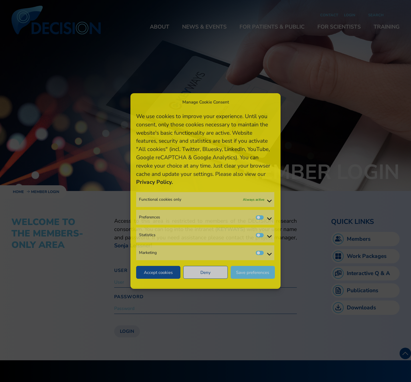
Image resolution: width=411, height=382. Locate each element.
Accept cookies (158, 272)
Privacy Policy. (154, 182)
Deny (205, 272)
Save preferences (252, 272)
